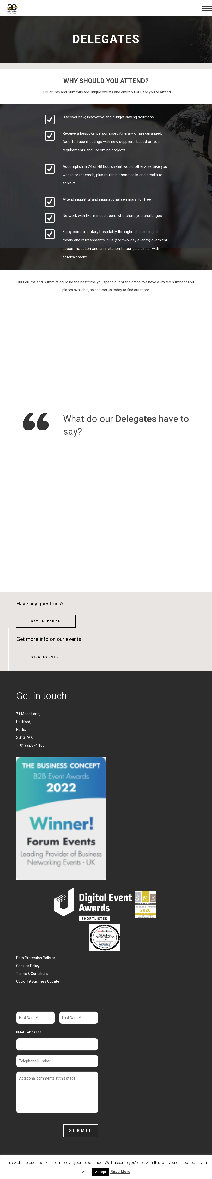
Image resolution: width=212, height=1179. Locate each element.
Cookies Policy (28, 966)
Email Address (30, 1032)
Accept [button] (100, 1172)
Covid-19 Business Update (37, 981)
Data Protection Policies (35, 958)
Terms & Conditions (32, 974)
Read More (120, 1171)
